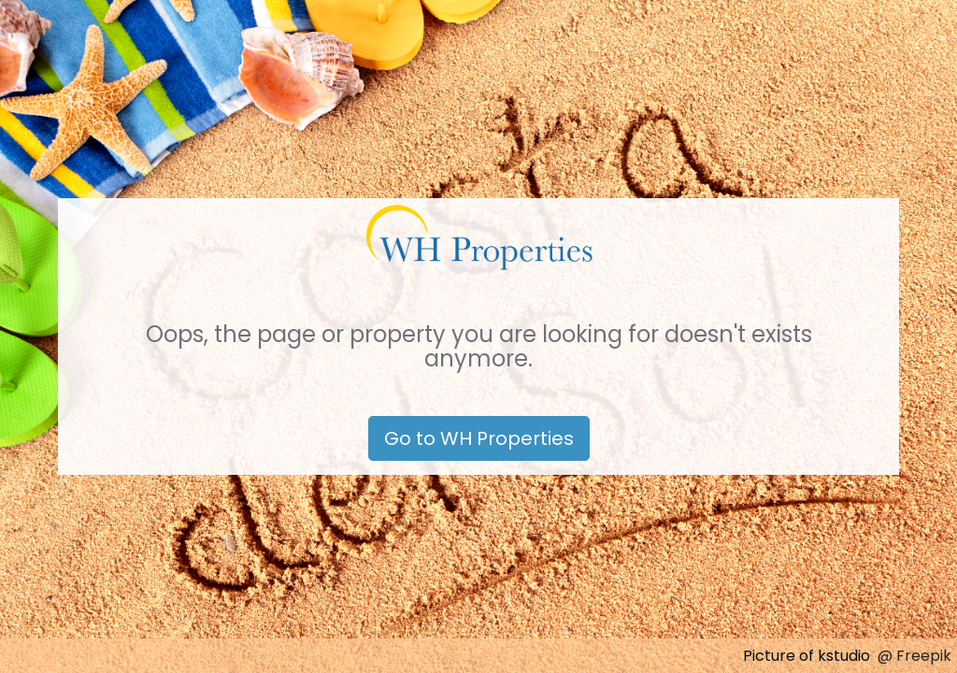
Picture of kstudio (806, 655)
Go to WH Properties (479, 438)
